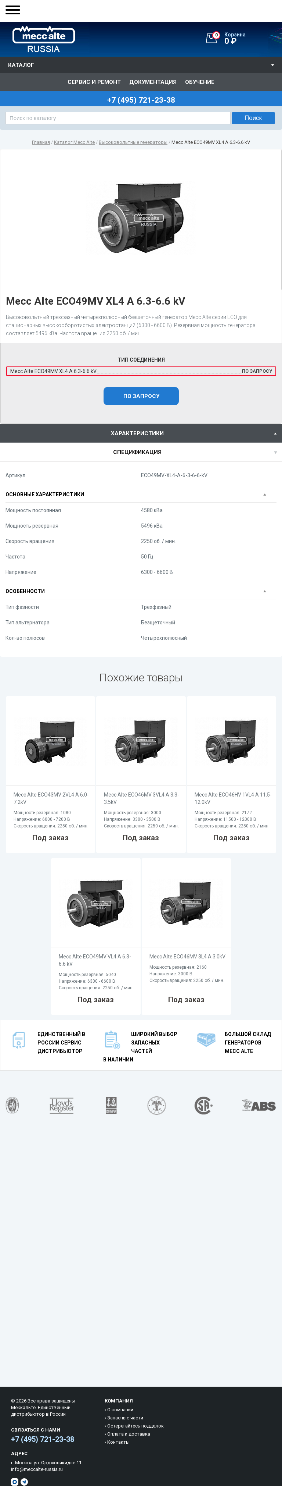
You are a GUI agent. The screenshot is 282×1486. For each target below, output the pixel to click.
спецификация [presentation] (137, 452)
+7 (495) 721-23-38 (42, 1439)
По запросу (141, 396)
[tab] (141, 433)
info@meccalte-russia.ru (37, 1469)
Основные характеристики (45, 494)
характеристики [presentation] (137, 433)
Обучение (199, 82)
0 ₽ (247, 38)
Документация (153, 82)
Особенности (25, 591)
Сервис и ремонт (94, 82)
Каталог (21, 65)
